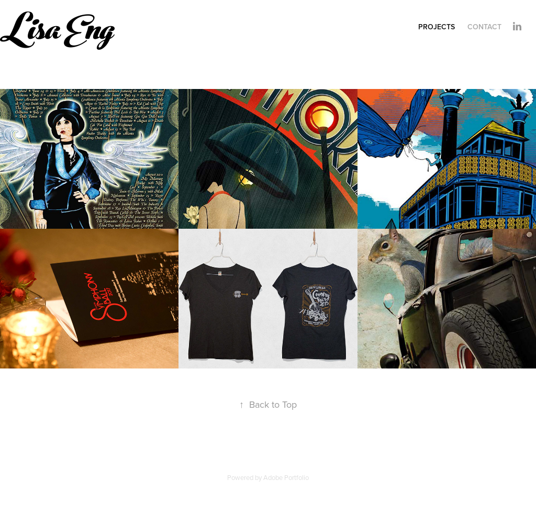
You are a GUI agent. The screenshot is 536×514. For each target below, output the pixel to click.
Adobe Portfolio (286, 477)
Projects (436, 26)
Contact (484, 26)
